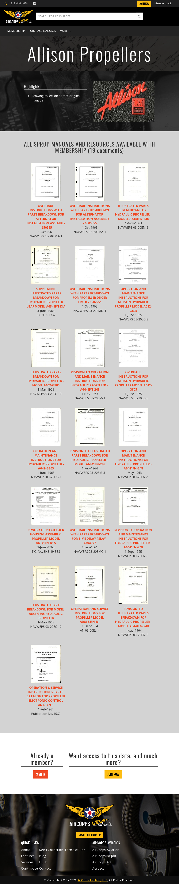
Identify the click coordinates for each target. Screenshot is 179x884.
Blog (42, 856)
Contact (45, 868)
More (66, 31)
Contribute (29, 868)
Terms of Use (74, 850)
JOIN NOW (113, 774)
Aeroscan (99, 868)
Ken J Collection (51, 850)
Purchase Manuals (42, 31)
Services (27, 862)
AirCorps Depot (104, 856)
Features (28, 856)
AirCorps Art (102, 862)
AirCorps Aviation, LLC (92, 880)
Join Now (144, 4)
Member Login (163, 3)
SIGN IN (40, 774)
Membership (16, 31)
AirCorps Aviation (105, 850)
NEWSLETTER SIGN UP (90, 835)
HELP (43, 862)
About (25, 850)
